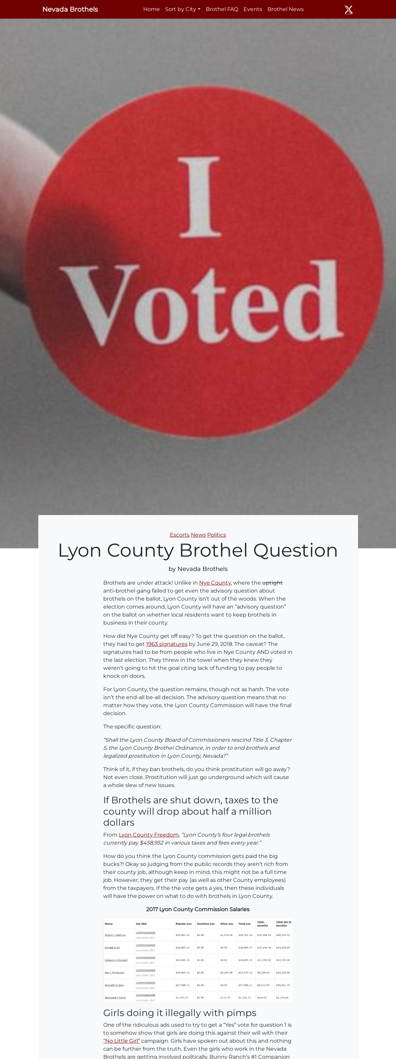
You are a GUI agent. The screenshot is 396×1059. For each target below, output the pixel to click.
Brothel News (285, 9)
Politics (216, 535)
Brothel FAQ (222, 9)
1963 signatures (167, 644)
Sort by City (180, 9)
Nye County (215, 583)
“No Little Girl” (121, 1041)
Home (151, 9)
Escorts (180, 535)
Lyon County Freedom (149, 835)
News (198, 535)
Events (252, 9)
